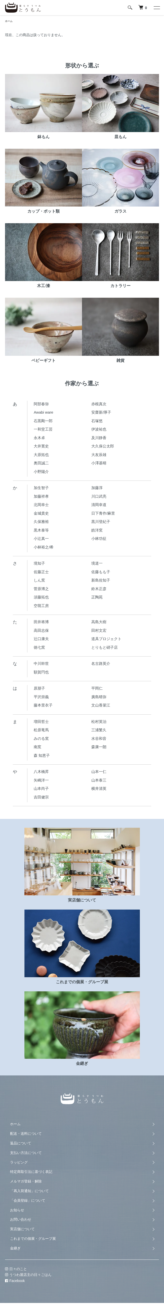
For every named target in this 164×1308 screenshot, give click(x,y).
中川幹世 (41, 663)
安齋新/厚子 (101, 412)
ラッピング (19, 1162)
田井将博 (41, 622)
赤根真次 (98, 404)
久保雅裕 (41, 521)
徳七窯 (39, 647)
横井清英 (98, 788)
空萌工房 (41, 605)
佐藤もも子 (100, 572)
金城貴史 (41, 513)
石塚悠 (97, 421)
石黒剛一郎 (43, 421)
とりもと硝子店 (104, 647)
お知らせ (17, 1210)
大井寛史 (41, 446)
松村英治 (98, 721)
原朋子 (39, 688)
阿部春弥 (41, 404)
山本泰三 (98, 780)
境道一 (97, 563)
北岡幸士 (41, 504)
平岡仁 (97, 688)
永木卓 (39, 438)
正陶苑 (97, 597)
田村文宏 (98, 630)
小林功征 (98, 538)
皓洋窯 (97, 530)
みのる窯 (41, 738)
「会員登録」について (27, 1200)
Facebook (15, 1281)
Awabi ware (43, 412)
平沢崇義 (41, 697)
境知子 (39, 563)
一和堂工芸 (43, 429)
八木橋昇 (41, 771)
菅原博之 (41, 589)
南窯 (37, 747)
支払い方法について (26, 1153)
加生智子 (41, 488)
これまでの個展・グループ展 (33, 1239)
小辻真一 (41, 538)
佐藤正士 (41, 572)
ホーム (9, 21)
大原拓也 (41, 454)
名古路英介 (100, 663)
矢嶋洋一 (41, 780)
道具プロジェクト (106, 639)
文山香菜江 (100, 705)
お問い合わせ (20, 1219)
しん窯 (39, 580)
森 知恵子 (42, 755)
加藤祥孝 (41, 496)
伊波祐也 (98, 429)
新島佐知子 (100, 580)
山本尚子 (41, 788)
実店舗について (22, 1229)
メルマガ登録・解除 (26, 1181)
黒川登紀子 (100, 521)
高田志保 (41, 630)
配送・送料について (26, 1133)
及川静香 (98, 438)
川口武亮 (98, 496)
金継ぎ (15, 1248)
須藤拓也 (41, 597)
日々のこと (16, 1269)
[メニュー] (156, 7)
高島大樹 (98, 622)
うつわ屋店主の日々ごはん (28, 1275)
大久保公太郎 (102, 446)
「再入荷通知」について (29, 1191)
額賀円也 (41, 672)
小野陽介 (41, 471)
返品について (20, 1143)
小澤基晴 (98, 463)
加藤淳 (97, 488)
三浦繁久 (98, 730)
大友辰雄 (98, 454)
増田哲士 (41, 721)
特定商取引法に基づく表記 (31, 1172)
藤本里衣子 (43, 705)
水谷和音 (98, 738)
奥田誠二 (41, 463)
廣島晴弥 (98, 697)
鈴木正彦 (98, 589)
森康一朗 (98, 747)
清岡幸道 (98, 504)
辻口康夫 (41, 639)
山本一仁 (98, 771)
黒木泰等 (41, 530)
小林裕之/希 (44, 547)
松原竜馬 (41, 730)
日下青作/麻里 (103, 513)
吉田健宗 (41, 797)
